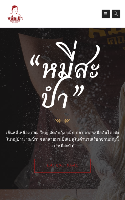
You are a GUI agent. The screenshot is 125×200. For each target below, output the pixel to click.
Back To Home (62, 165)
